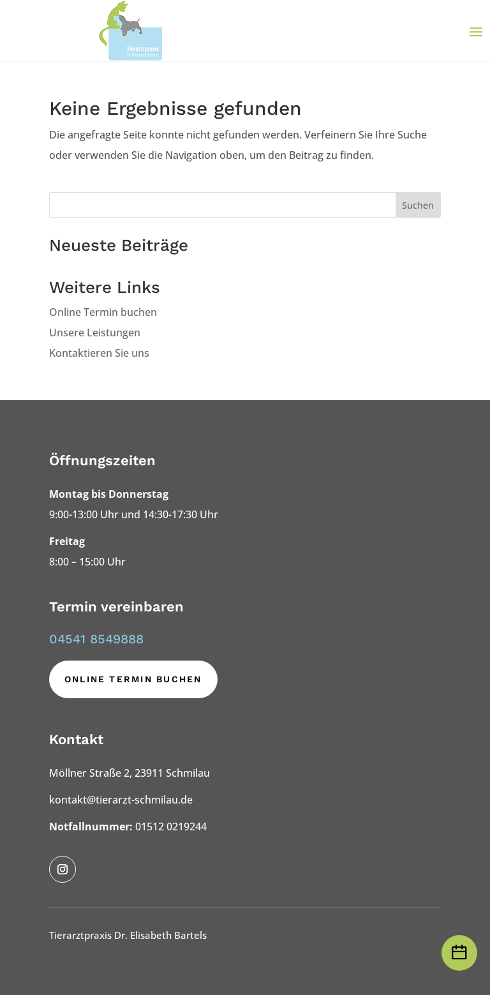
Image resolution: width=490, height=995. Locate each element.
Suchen (418, 205)
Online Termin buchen (103, 312)
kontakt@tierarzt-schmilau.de (121, 800)
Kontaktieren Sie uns (99, 353)
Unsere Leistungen (94, 332)
